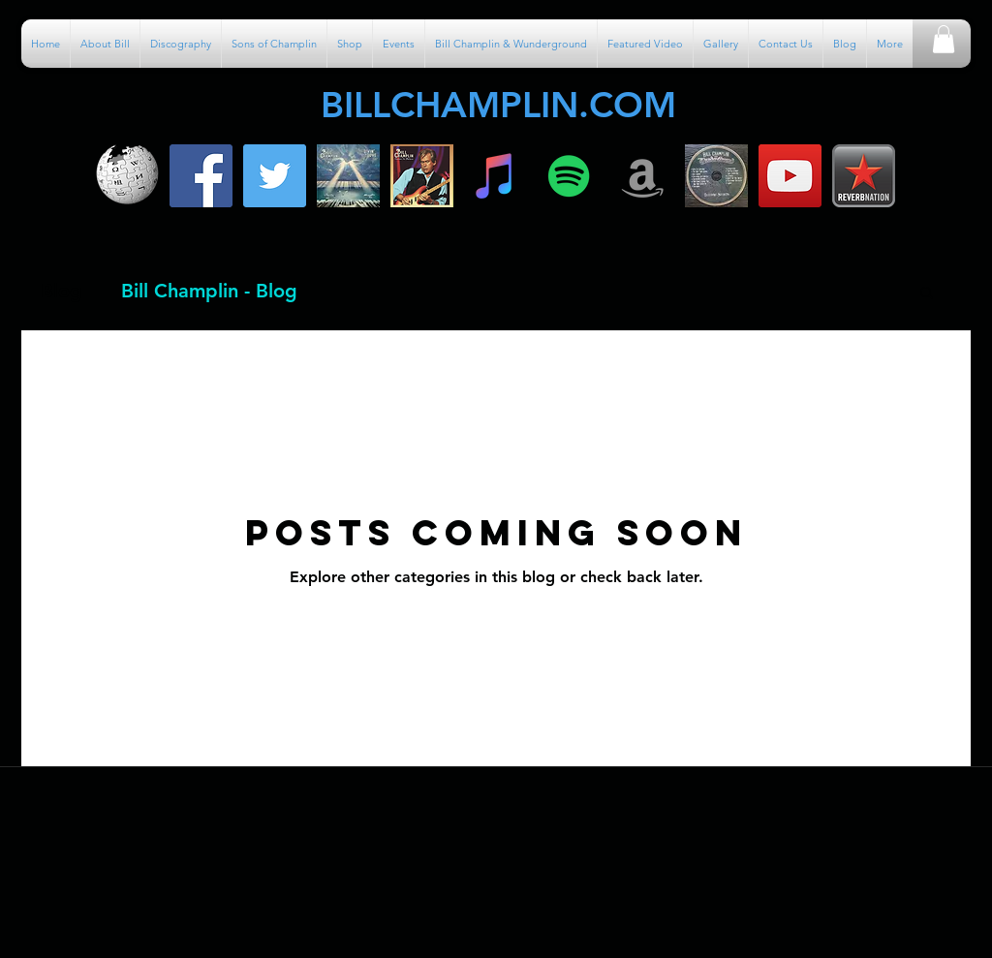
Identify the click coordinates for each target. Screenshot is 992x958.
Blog (61, 290)
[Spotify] (569, 175)
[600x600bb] (421, 175)
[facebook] (201, 175)
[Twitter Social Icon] (274, 175)
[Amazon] (642, 175)
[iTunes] (495, 175)
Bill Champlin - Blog (209, 290)
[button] (943, 39)
